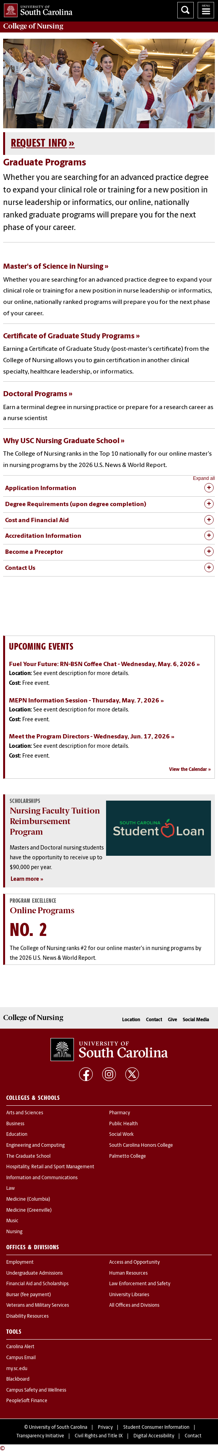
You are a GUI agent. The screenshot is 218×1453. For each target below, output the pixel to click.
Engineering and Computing (35, 1145)
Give (172, 1020)
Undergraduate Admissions (34, 1273)
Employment (20, 1262)
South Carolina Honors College (141, 1145)
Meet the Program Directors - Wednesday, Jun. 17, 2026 (89, 737)
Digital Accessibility (153, 1436)
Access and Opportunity (134, 1262)
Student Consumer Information (156, 1427)
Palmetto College (127, 1156)
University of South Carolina (58, 1427)
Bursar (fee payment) (28, 1295)
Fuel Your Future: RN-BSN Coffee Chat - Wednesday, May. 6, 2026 (102, 664)
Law (10, 1188)
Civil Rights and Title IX (99, 1436)
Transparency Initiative (40, 1436)
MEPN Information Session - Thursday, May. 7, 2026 (84, 701)
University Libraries (129, 1295)
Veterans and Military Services (37, 1305)
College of (33, 26)
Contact (154, 1020)
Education (16, 1134)
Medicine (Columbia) (28, 1199)
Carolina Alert (20, 1347)
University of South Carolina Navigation (206, 10)
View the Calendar (188, 769)
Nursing (14, 1232)
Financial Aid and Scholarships (37, 1284)
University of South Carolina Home (36, 9)
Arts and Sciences (24, 1113)
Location (131, 1020)
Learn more (25, 879)
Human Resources (128, 1273)
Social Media (196, 1020)
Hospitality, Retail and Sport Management (50, 1167)
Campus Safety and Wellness (36, 1390)
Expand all (204, 478)
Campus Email (21, 1358)
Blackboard (17, 1379)
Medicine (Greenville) (29, 1210)
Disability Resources (27, 1316)
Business (15, 1124)
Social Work (121, 1134)
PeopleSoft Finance (26, 1401)
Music (12, 1221)
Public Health (123, 1124)
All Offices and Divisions (134, 1305)
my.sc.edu (16, 1369)
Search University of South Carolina (185, 10)
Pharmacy (119, 1113)
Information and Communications (41, 1178)
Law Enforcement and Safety (139, 1284)
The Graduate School (28, 1156)
